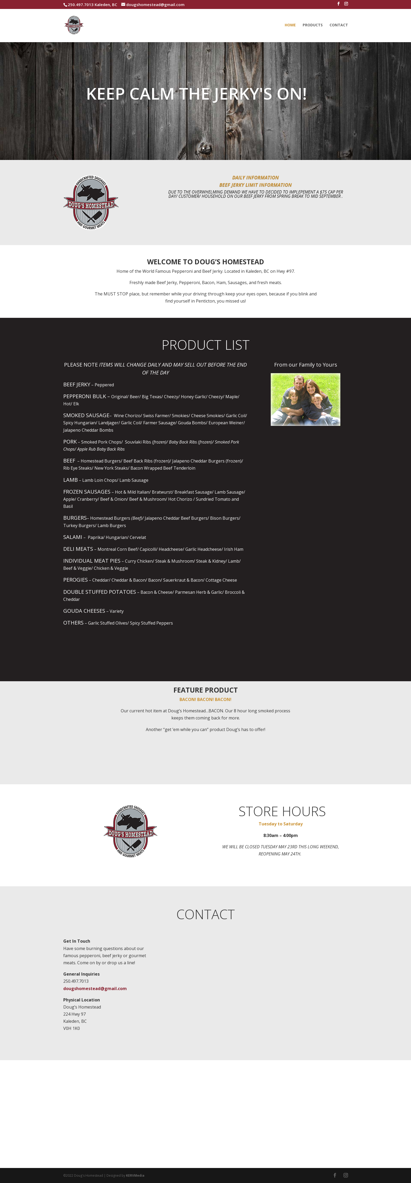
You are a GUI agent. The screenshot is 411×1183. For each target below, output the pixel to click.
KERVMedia (135, 1175)
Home (290, 25)
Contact (339, 25)
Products (313, 25)
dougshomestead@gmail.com (95, 988)
